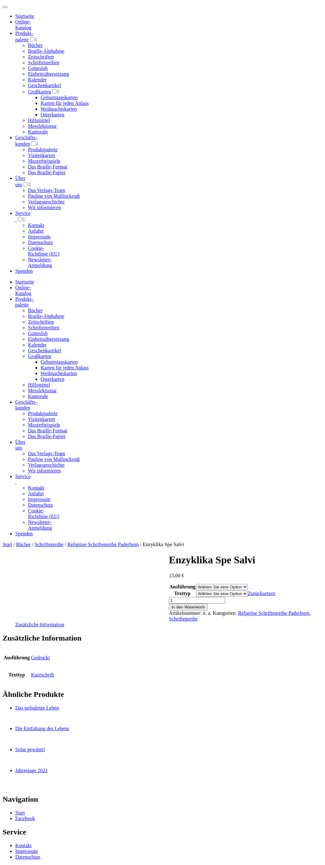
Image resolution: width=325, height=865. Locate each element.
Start (7, 544)
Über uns (20, 444)
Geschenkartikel (44, 85)
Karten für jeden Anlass (65, 103)
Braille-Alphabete (46, 51)
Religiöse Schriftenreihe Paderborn (103, 544)
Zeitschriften (41, 56)
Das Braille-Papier (47, 172)
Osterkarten (52, 114)
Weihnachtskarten (59, 109)
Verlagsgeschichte (46, 201)
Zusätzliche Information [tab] (39, 624)
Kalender (37, 79)
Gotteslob (38, 68)
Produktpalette (42, 149)
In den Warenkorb (188, 607)
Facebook (25, 818)
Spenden (24, 271)
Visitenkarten (41, 155)
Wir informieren (44, 207)
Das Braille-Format (47, 166)
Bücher (35, 45)
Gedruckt (40, 657)
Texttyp (182, 593)
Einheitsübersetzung (48, 74)
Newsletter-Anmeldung (40, 262)
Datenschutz (40, 242)
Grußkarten (39, 91)
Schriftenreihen (43, 62)
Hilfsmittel (39, 120)
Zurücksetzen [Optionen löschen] (261, 593)
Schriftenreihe (49, 544)
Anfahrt (36, 231)
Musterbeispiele (44, 161)
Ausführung (182, 586)
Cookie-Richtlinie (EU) (43, 251)
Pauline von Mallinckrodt (54, 196)
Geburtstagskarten (59, 97)
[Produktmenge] (197, 600)
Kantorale (38, 131)
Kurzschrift (42, 674)
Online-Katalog (23, 24)
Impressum (39, 236)
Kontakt (36, 225)
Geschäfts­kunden (26, 404)
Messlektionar (42, 126)
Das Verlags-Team (46, 190)
